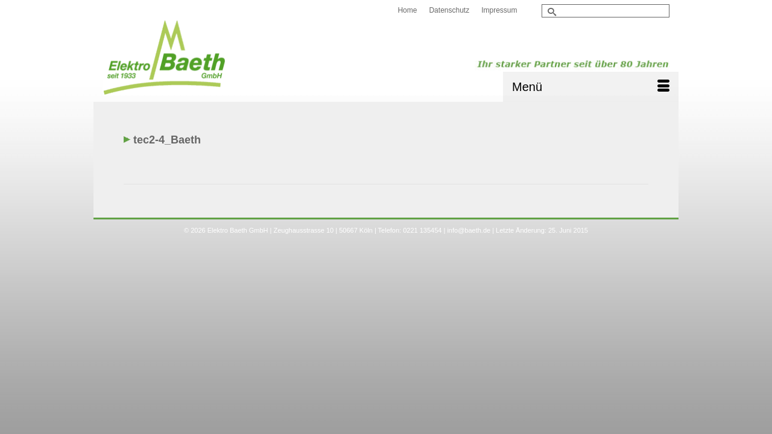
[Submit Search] (551, 11)
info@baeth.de (468, 253)
